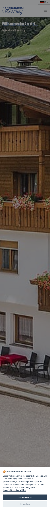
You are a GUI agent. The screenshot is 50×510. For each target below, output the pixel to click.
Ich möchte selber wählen (14, 490)
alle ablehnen (25, 504)
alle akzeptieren (25, 497)
